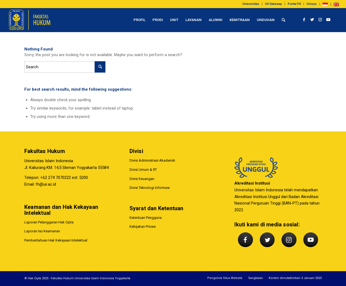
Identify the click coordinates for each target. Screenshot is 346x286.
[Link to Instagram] (320, 20)
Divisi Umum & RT (143, 170)
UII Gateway (273, 4)
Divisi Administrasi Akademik (152, 160)
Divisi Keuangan (141, 179)
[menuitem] (251, 4)
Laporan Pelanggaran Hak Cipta (49, 222)
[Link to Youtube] (328, 20)
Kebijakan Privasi (142, 227)
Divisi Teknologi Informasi (149, 188)
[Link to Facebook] (304, 20)
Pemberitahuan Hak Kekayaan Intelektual (55, 240)
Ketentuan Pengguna (145, 218)
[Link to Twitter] (312, 20)
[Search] (283, 20)
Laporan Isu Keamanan (42, 231)
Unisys (312, 4)
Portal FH (294, 4)
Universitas (250, 4)
